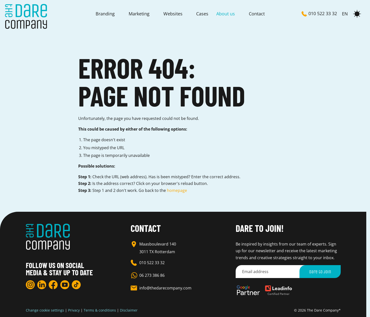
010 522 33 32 (152, 262)
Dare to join (320, 271)
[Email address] (272, 271)
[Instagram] (30, 284)
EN (345, 14)
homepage (177, 190)
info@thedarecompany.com (165, 288)
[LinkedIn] (41, 284)
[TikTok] (76, 284)
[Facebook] (53, 284)
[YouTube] (64, 284)
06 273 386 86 (152, 275)
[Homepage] (26, 16)
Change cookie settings (45, 310)
